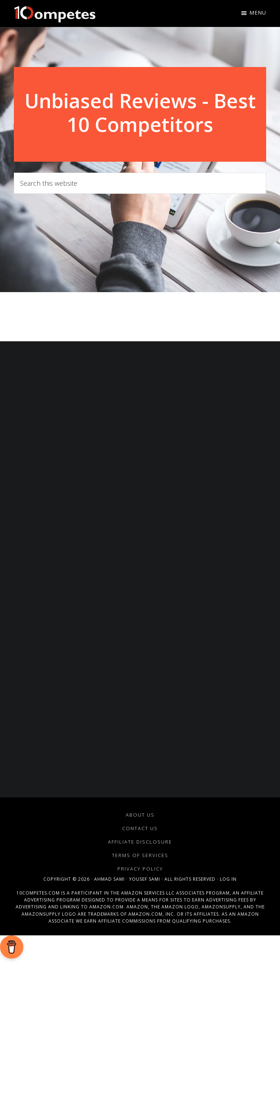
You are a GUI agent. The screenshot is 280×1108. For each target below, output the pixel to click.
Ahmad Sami (109, 879)
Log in (228, 879)
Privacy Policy (140, 868)
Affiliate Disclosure (140, 841)
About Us (140, 815)
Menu (257, 12)
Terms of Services (140, 855)
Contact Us (140, 828)
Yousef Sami (144, 879)
